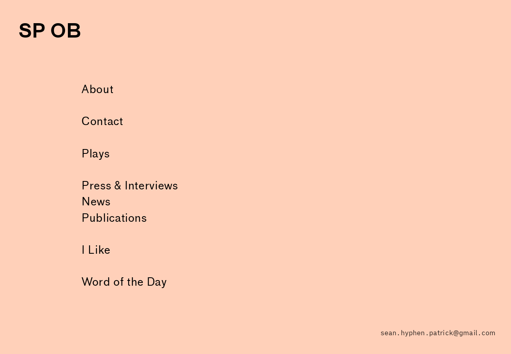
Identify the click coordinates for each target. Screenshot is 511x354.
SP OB (49, 31)
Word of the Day (124, 282)
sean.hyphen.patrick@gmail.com (438, 332)
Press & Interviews (129, 185)
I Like (96, 250)
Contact (102, 121)
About (97, 89)
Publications (114, 218)
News (96, 201)
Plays (95, 153)
